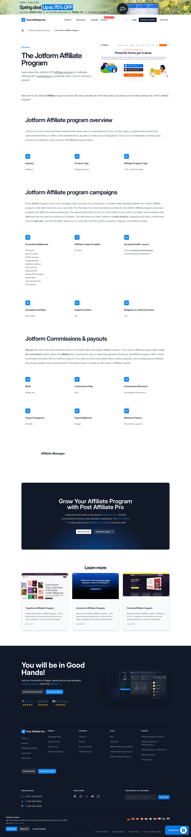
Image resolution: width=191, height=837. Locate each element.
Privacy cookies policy (152, 832)
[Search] (128, 20)
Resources (82, 20)
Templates (114, 742)
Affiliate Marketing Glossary (121, 752)
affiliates (65, 354)
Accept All (11, 829)
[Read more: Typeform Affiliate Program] (45, 601)
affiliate (50, 95)
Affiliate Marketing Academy (121, 747)
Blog (112, 737)
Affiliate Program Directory (39, 30)
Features (24, 743)
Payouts (29, 350)
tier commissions (34, 354)
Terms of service (102, 832)
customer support (30, 684)
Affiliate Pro (56, 684)
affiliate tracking (109, 514)
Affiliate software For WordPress (154, 750)
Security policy (118, 832)
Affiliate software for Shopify (152, 737)
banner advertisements (142, 250)
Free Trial (164, 20)
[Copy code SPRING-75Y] (86, 12)
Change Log (52, 747)
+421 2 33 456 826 (33, 796)
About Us (82, 737)
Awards (82, 742)
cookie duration (120, 216)
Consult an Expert (147, 20)
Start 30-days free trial (32, 692)
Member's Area (54, 742)
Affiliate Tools (146, 760)
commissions (44, 76)
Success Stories (85, 747)
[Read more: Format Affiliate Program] (146, 601)
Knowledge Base (54, 737)
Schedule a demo (104, 531)
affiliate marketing (100, 522)
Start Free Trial (83, 532)
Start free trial (29, 771)
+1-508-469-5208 (33, 806)
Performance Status (56, 752)
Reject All (24, 829)
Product (69, 20)
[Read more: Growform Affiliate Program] (95, 601)
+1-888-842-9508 (33, 801)
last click (39, 221)
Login (134, 20)
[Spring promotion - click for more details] (95, 7)
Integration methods (29, 748)
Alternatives (26, 758)
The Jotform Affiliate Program (67, 30)
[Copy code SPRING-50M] (44, 12)
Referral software (148, 755)
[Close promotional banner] (187, 3)
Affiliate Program (85, 752)
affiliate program (64, 72)
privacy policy (18, 823)
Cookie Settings (39, 829)
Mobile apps (26, 753)
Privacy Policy (133, 832)
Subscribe (164, 797)
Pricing (24, 738)
